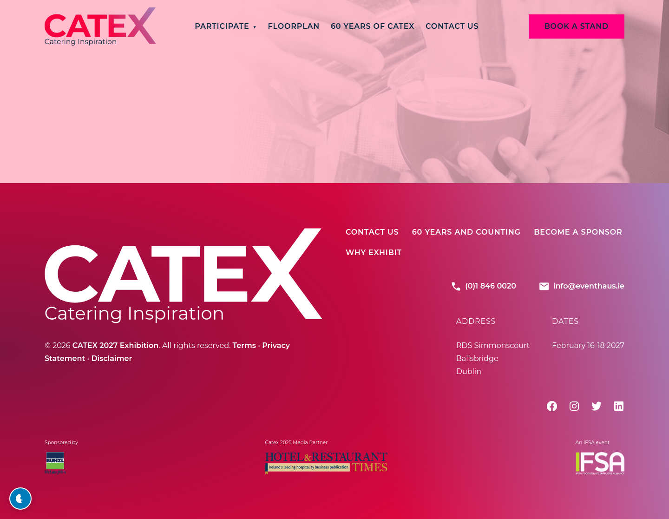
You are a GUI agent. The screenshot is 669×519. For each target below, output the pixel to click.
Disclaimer (111, 358)
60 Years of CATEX (372, 26)
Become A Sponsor (578, 232)
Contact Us (452, 26)
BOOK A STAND (576, 26)
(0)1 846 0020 (483, 286)
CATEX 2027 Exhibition (115, 345)
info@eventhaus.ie (581, 286)
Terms (244, 345)
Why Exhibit (374, 252)
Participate (222, 26)
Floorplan (294, 26)
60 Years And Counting (466, 232)
